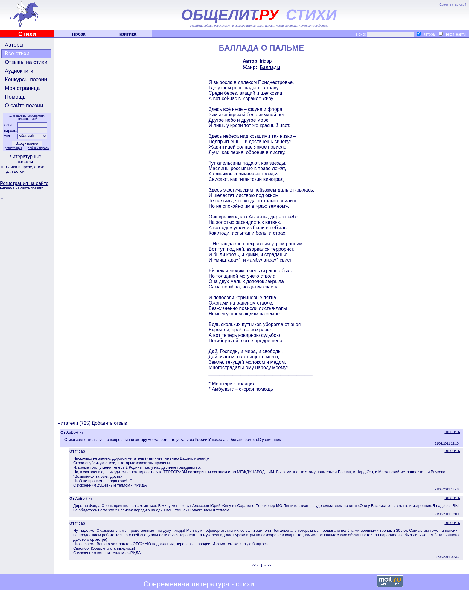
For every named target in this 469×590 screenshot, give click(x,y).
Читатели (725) (74, 423)
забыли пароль (38, 148)
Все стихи (17, 53)
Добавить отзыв (109, 423)
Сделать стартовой (452, 4)
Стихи (27, 33)
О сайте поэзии (24, 105)
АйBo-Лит (74, 432)
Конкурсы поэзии (26, 79)
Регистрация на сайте (24, 183)
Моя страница (22, 88)
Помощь (15, 97)
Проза (79, 33)
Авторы (14, 45)
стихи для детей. (25, 169)
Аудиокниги (19, 71)
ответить (452, 431)
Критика (127, 33)
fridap (266, 61)
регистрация (13, 148)
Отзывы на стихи (26, 62)
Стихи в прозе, (20, 167)
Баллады (270, 67)
